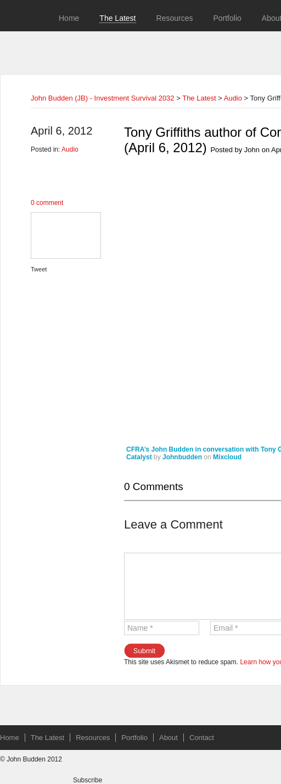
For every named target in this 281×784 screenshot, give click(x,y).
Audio (233, 98)
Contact (201, 737)
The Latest (117, 18)
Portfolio (227, 18)
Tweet (39, 269)
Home (69, 18)
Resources (174, 18)
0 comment (47, 203)
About (168, 737)
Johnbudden (182, 457)
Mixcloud (227, 457)
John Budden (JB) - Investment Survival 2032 (103, 98)
